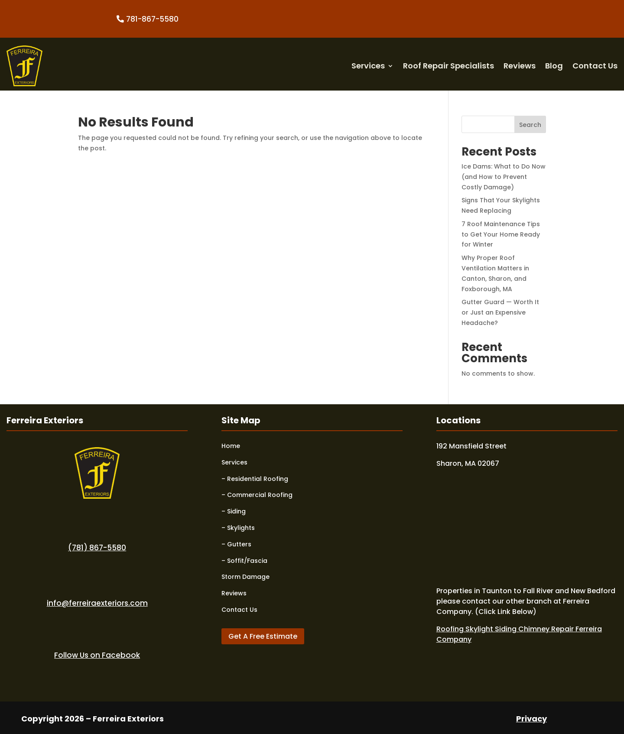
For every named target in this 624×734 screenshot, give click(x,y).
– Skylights (238, 527)
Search (530, 124)
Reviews (520, 65)
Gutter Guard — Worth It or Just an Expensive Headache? (500, 312)
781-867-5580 (152, 19)
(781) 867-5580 (97, 547)
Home (230, 446)
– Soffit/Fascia (244, 560)
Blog (554, 65)
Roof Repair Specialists (448, 65)
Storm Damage (245, 576)
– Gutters (236, 544)
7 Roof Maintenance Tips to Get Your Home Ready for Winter (501, 234)
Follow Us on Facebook (97, 655)
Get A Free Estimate (262, 636)
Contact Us (595, 65)
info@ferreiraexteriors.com (97, 603)
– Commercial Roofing (256, 494)
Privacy (531, 718)
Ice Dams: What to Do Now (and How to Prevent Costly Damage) (504, 177)
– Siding (233, 511)
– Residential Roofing (254, 478)
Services (368, 65)
